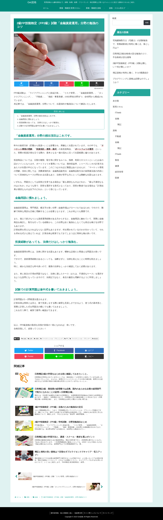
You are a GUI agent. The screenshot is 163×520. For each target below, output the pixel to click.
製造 (117, 160)
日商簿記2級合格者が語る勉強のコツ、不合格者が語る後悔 (131, 55)
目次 (56, 111)
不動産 (118, 136)
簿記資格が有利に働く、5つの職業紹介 (131, 73)
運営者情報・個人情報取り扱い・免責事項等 (66, 513)
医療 (117, 178)
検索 (114, 18)
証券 (30, 339)
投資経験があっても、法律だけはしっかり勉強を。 (40, 122)
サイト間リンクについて (92, 513)
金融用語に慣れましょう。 (30, 119)
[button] (97, 84)
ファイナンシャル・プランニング (51, 339)
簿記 (119, 124)
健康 (117, 166)
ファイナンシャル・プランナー (80, 339)
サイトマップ (108, 513)
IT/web (118, 113)
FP (66, 339)
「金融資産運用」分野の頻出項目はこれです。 (38, 116)
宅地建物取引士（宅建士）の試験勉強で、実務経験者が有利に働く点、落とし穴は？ (131, 44)
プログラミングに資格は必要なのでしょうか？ (131, 80)
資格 (115, 130)
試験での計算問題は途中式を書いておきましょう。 (40, 126)
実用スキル (118, 107)
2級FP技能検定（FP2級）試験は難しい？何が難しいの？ (130, 65)
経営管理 (119, 172)
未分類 (116, 101)
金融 (16, 339)
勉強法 (95, 339)
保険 (36, 339)
